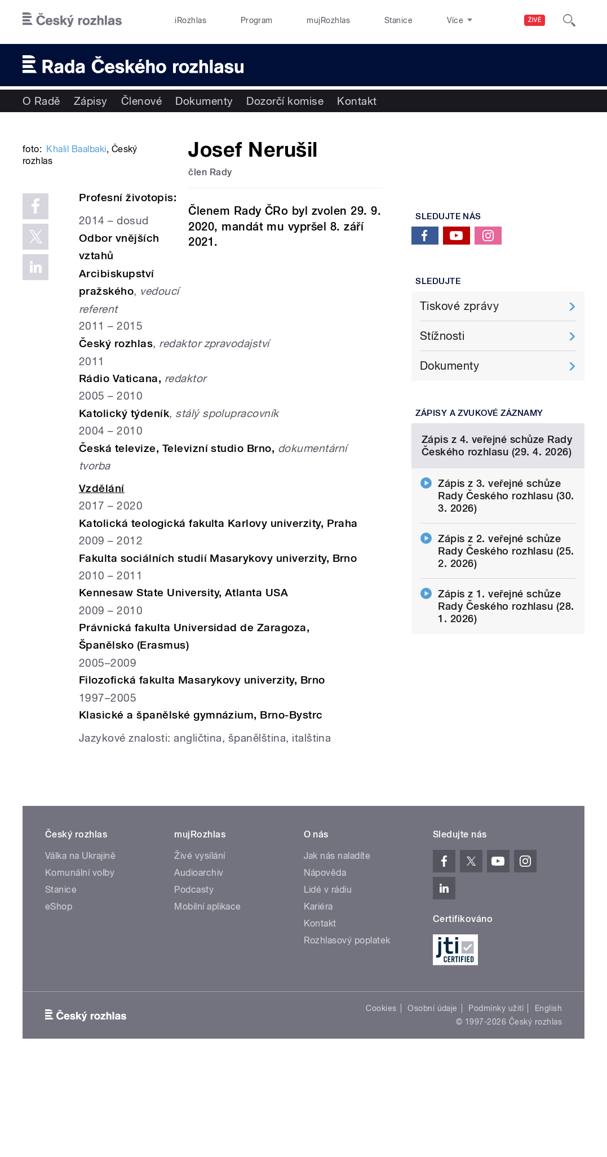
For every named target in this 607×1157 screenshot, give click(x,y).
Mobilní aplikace (207, 997)
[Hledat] (569, 20)
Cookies (381, 1098)
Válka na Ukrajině (80, 946)
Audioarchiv (198, 963)
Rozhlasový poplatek (347, 1031)
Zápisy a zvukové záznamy (479, 413)
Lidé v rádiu (328, 980)
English (548, 1098)
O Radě (41, 101)
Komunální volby (79, 963)
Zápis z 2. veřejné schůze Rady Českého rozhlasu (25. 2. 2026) (506, 648)
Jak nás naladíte (337, 946)
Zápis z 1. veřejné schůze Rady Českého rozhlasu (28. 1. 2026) (506, 703)
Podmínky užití (496, 1098)
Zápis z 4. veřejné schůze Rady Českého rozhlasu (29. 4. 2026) (497, 543)
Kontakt (356, 101)
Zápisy (91, 101)
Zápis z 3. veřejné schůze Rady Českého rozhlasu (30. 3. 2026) (506, 593)
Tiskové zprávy (459, 306)
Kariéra (318, 997)
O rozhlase (411, 20)
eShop (58, 997)
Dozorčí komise (285, 101)
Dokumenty (204, 101)
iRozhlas (184, 20)
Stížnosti (442, 336)
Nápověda (325, 963)
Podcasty (194, 980)
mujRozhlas (297, 20)
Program (237, 20)
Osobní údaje (432, 1098)
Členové (141, 101)
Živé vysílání (199, 946)
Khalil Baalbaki (76, 293)
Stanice (354, 20)
